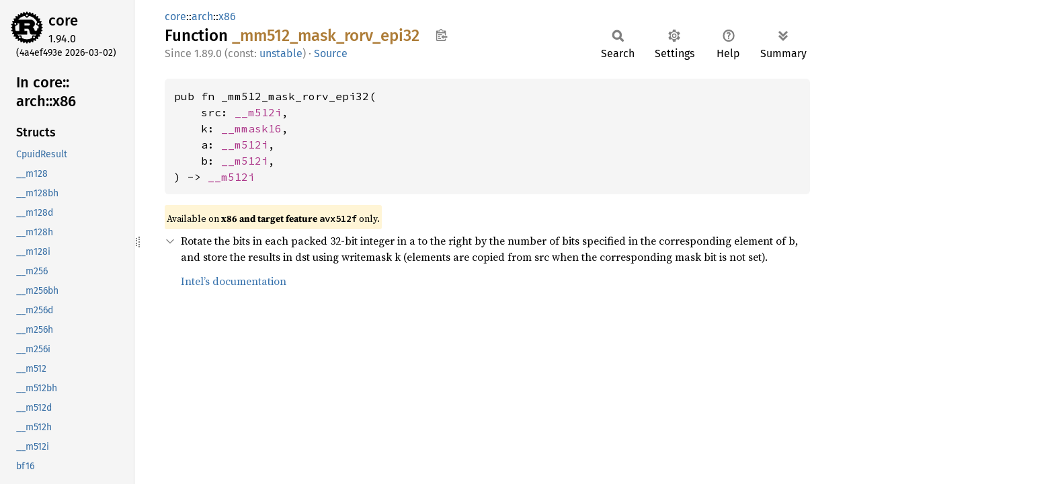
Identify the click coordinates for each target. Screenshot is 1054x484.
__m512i (258, 112)
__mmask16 (251, 128)
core (63, 20)
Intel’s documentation (233, 281)
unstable (280, 53)
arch (202, 16)
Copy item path (441, 35)
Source (331, 53)
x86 (227, 16)
